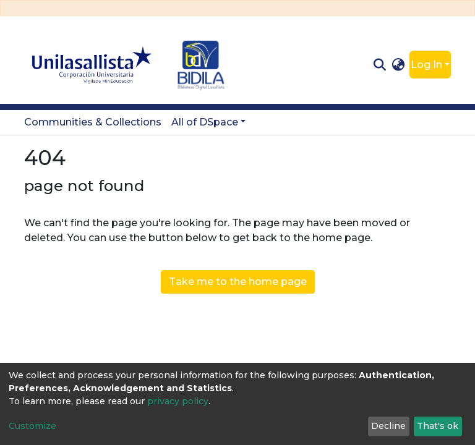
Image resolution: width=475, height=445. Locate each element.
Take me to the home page (238, 281)
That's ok (437, 425)
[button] (398, 64)
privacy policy (177, 401)
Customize (32, 425)
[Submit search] (379, 64)
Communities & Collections (92, 122)
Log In (426, 64)
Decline (388, 425)
